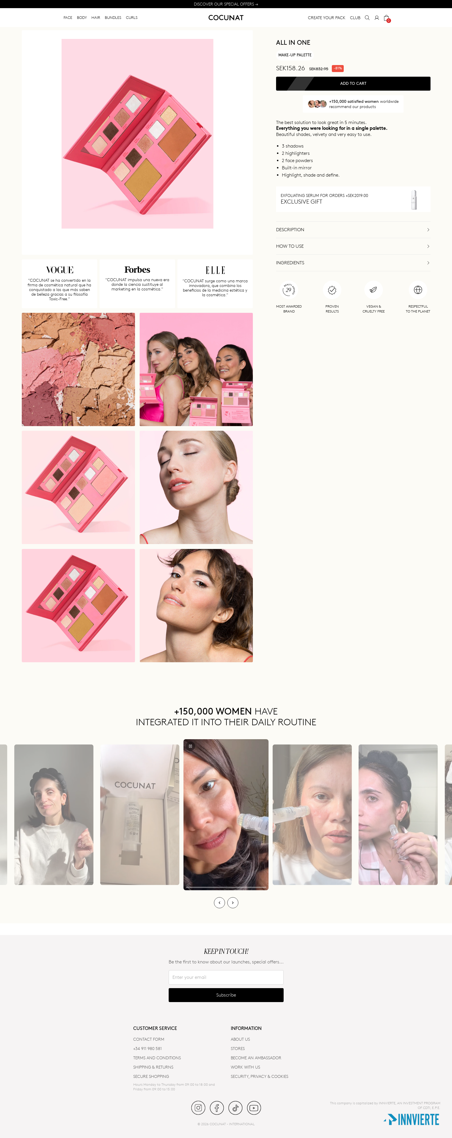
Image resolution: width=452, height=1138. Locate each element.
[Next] (232, 902)
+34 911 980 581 (147, 1048)
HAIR (95, 17)
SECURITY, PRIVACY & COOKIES (259, 1076)
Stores (238, 1048)
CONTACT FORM (148, 1039)
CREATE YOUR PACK (326, 17)
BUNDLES (113, 17)
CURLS (132, 17)
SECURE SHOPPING (151, 1076)
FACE (68, 17)
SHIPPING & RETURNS (153, 1067)
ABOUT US (240, 1039)
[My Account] (376, 17)
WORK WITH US (245, 1067)
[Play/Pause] (190, 746)
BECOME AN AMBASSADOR (256, 1057)
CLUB (355, 17)
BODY (82, 17)
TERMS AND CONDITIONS (157, 1057)
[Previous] (219, 902)
